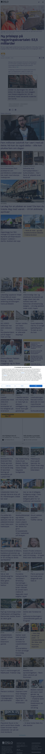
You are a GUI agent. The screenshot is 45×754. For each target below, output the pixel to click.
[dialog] (22, 377)
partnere (22, 372)
